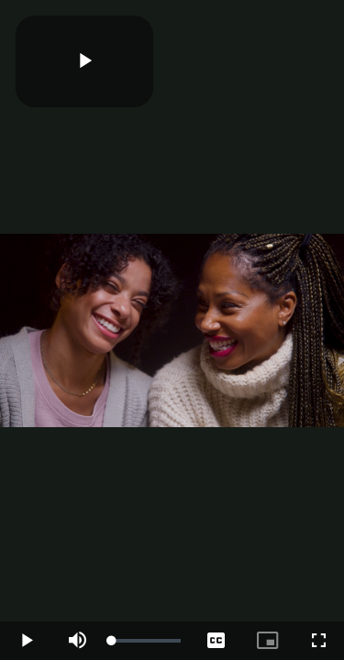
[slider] (146, 641)
